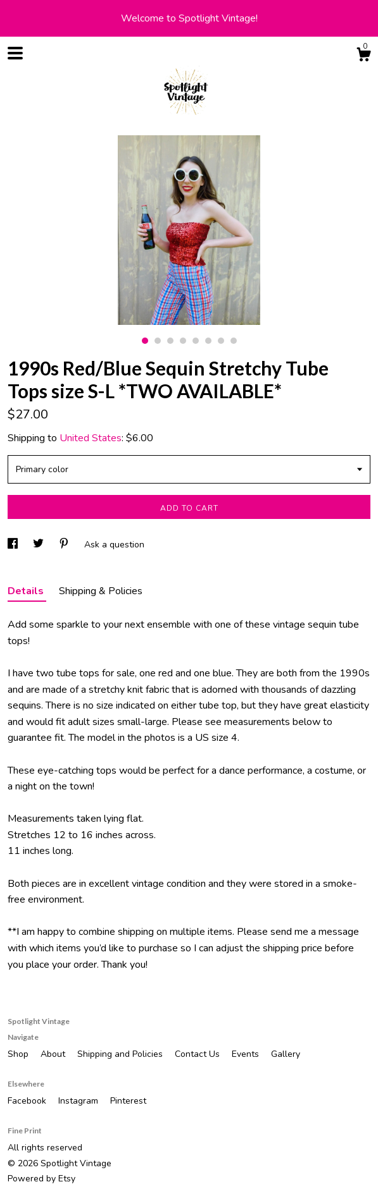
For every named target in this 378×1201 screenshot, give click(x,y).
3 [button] (170, 341)
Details (27, 591)
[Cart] (363, 56)
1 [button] (145, 341)
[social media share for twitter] (39, 545)
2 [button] (157, 341)
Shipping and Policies (121, 1054)
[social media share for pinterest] (65, 545)
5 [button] (195, 341)
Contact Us (198, 1054)
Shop (19, 1054)
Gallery (285, 1054)
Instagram (79, 1101)
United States (91, 438)
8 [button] (233, 341)
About (54, 1054)
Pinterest (128, 1101)
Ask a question (114, 545)
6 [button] (208, 341)
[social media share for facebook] (14, 545)
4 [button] (183, 341)
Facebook (28, 1101)
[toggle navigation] (15, 53)
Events (246, 1054)
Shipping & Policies (100, 591)
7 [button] (221, 341)
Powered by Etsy (41, 1179)
